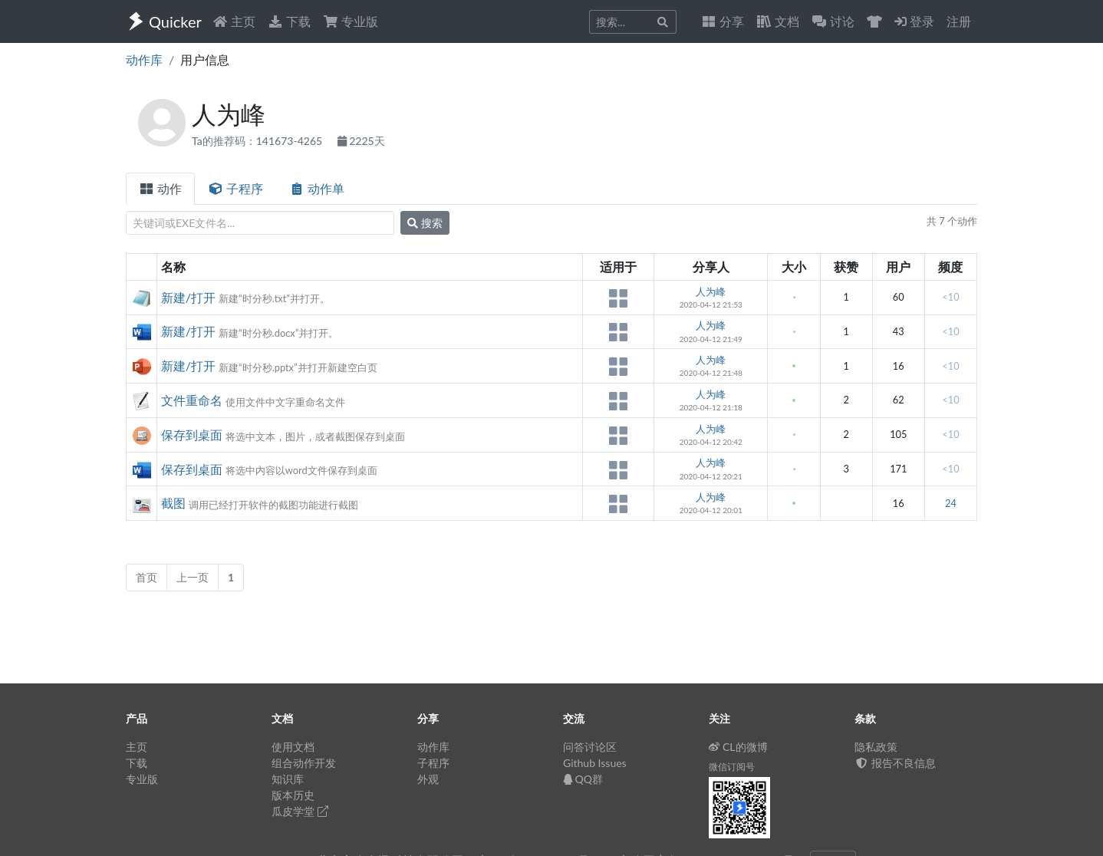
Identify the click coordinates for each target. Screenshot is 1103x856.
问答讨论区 (590, 746)
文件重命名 (191, 400)
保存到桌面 (191, 434)
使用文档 (293, 746)
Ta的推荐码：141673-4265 (258, 140)
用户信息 (204, 59)
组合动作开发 (304, 762)
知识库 (288, 778)
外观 (428, 778)
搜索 (425, 222)
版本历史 (293, 795)
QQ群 (583, 778)
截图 (173, 502)
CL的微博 (738, 746)
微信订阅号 (732, 766)
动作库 (144, 59)
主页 (233, 21)
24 (950, 503)
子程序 (235, 188)
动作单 (316, 188)
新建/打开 (188, 297)
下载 (289, 21)
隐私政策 (875, 746)
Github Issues (595, 762)
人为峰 (711, 291)
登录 (914, 21)
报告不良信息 (895, 762)
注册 (959, 21)
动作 (160, 188)
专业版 (350, 21)
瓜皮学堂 (300, 811)
